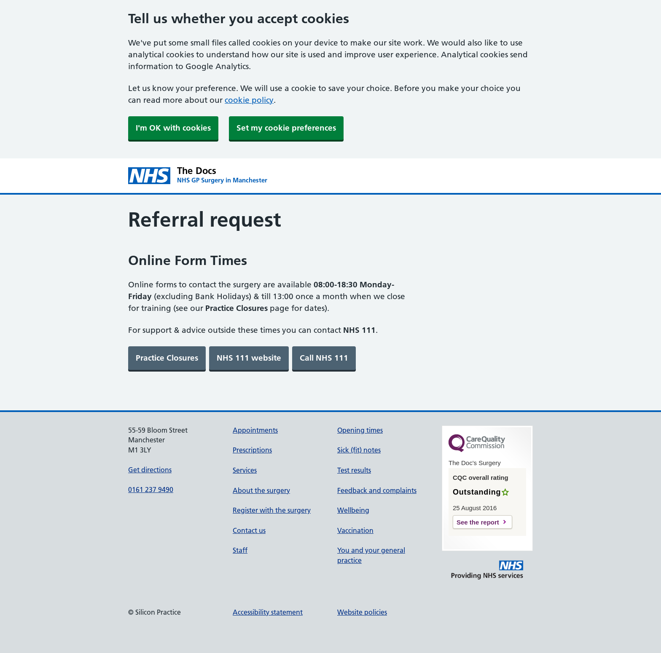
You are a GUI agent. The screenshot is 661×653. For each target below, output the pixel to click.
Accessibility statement (268, 612)
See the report (478, 522)
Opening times (360, 430)
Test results (354, 470)
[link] (167, 358)
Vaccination (355, 530)
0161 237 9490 (150, 489)
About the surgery (261, 490)
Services (245, 470)
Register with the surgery (272, 510)
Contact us (249, 530)
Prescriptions (252, 450)
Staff (240, 550)
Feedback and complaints (376, 490)
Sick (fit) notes (359, 450)
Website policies (362, 612)
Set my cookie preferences (286, 128)
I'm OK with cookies (173, 128)
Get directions (150, 470)
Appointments (255, 430)
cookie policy (249, 100)
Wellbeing (353, 510)
